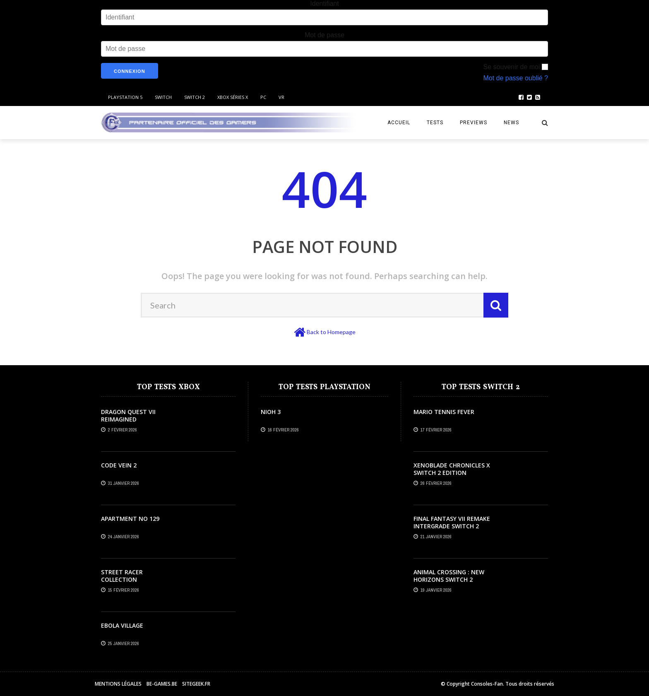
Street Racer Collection (122, 575)
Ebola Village (122, 625)
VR (281, 97)
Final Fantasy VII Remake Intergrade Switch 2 (451, 522)
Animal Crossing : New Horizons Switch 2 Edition (448, 579)
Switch (163, 97)
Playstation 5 (125, 97)
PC (263, 97)
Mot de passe (324, 35)
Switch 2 (194, 97)
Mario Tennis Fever (443, 412)
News (511, 122)
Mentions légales (118, 683)
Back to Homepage (331, 331)
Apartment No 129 (130, 519)
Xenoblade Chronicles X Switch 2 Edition (451, 469)
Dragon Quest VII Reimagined (128, 415)
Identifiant (324, 3)
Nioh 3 (271, 412)
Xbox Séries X (232, 97)
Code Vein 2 (119, 465)
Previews (473, 122)
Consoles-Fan (487, 683)
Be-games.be (162, 683)
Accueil (398, 122)
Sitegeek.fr (196, 683)
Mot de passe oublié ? (515, 78)
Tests (435, 122)
